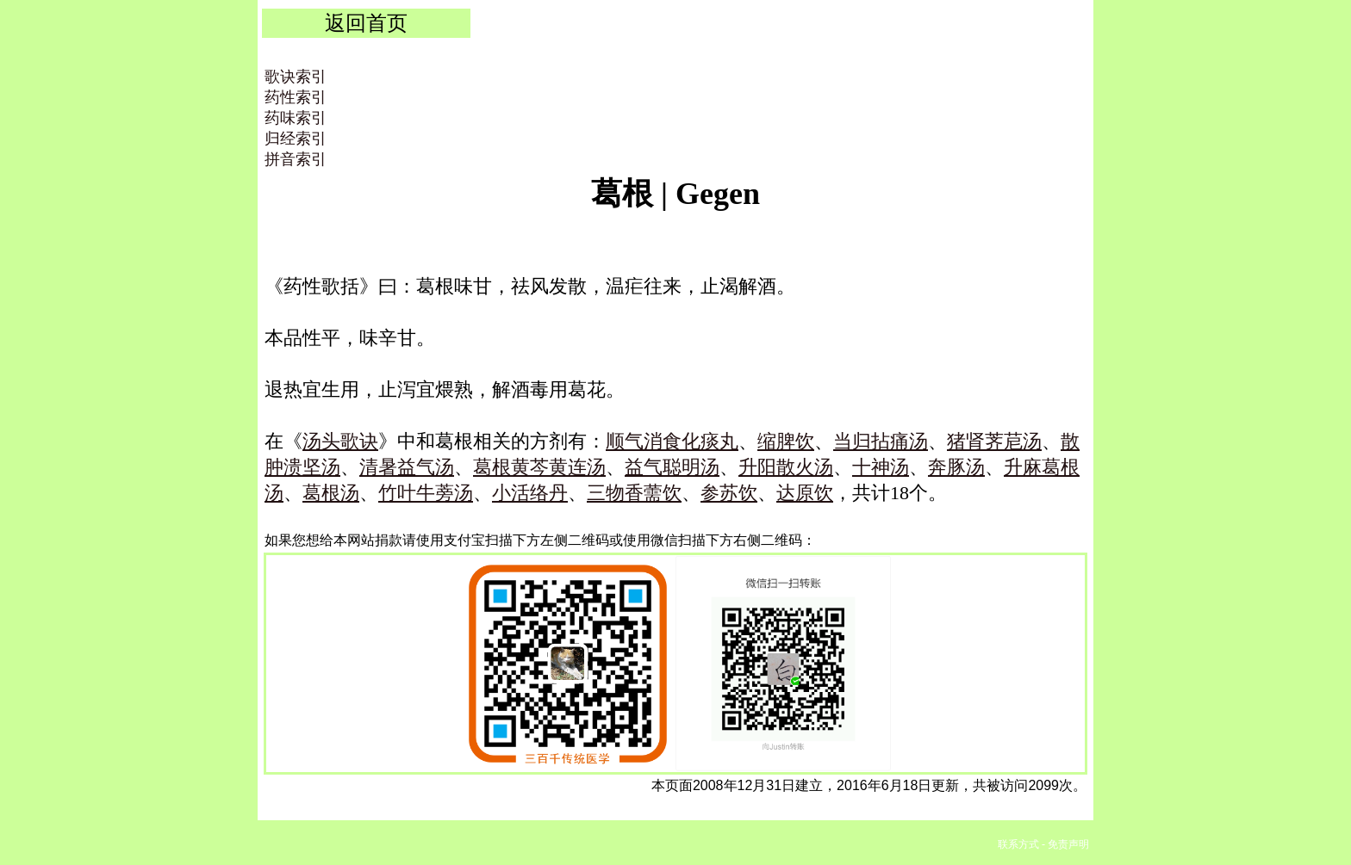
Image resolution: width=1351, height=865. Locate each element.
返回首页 (366, 22)
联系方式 (1018, 844)
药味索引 (296, 118)
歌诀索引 (296, 76)
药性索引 (296, 97)
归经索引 (296, 138)
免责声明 (1068, 844)
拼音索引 (296, 159)
